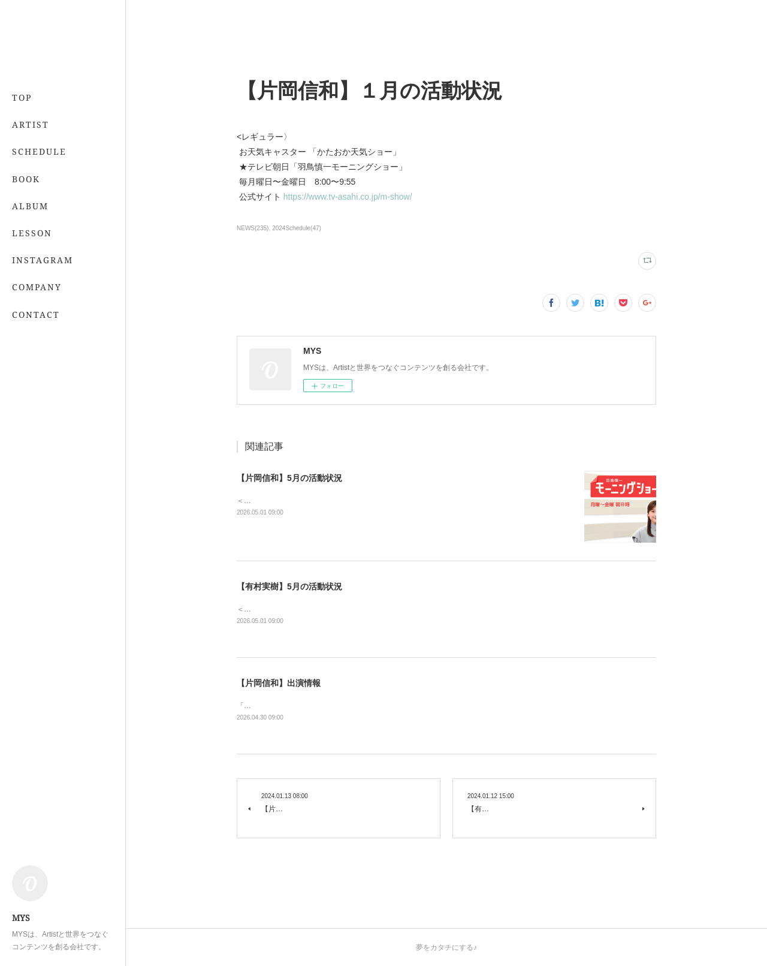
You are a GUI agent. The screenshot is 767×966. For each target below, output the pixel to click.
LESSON (32, 233)
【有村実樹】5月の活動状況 (289, 586)
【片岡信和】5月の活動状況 (289, 478)
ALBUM (30, 206)
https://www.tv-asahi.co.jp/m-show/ (350, 196)
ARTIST (30, 124)
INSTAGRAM (42, 260)
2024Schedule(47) (296, 228)
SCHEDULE (39, 151)
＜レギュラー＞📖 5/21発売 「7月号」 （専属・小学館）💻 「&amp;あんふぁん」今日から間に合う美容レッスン (423, 609)
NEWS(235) (252, 228)
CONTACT (36, 314)
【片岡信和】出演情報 (279, 683)
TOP (22, 97)
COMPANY (37, 287)
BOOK (26, 179)
